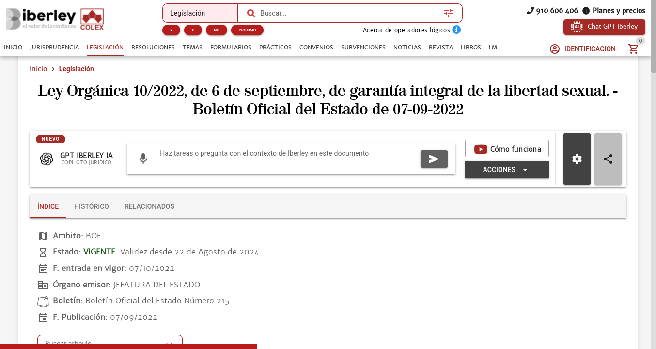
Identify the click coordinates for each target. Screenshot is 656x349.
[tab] (13, 47)
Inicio (38, 68)
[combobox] (349, 13)
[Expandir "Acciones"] (507, 169)
